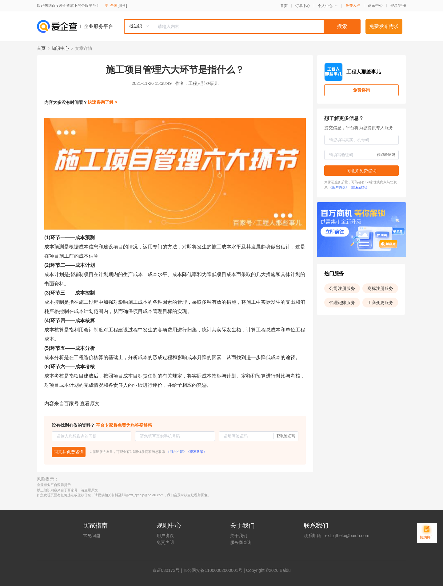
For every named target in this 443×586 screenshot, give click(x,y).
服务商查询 (241, 542)
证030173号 (168, 570)
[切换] (122, 5)
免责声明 (165, 542)
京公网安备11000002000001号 (212, 570)
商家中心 (375, 5)
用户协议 (165, 535)
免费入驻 (352, 5)
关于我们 (238, 535)
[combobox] (242, 26)
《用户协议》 (176, 451)
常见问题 (91, 535)
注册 (402, 5)
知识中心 (60, 48)
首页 (284, 6)
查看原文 (90, 403)
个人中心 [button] (328, 6)
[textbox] (257, 26)
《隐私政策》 (196, 451)
